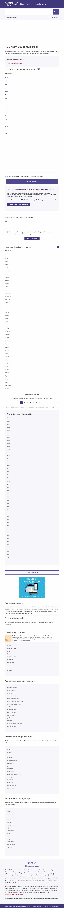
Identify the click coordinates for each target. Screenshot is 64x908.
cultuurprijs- (11, 785)
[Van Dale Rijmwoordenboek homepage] (12, 4)
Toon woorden (32, 239)
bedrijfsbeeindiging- (13, 774)
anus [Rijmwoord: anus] (6, 264)
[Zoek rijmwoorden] (22, 12)
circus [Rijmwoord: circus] (6, 341)
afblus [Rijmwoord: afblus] (7, 255)
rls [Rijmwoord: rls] (8, 500)
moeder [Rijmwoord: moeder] (9, 645)
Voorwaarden (54, 906)
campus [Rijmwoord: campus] (7, 309)
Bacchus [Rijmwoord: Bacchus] (7, 274)
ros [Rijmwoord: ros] (8, 503)
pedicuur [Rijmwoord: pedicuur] (10, 718)
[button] (58, 247)
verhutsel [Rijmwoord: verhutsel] (10, 707)
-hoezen (9, 811)
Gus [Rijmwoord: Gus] (6, 98)
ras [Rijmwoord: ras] (8, 490)
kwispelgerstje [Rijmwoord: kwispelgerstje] (11, 712)
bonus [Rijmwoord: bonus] (6, 290)
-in (8, 833)
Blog (34, 906)
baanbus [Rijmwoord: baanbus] (7, 271)
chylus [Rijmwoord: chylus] (7, 337)
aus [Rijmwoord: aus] (8, 455)
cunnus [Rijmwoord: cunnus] (7, 366)
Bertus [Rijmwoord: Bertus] (7, 280)
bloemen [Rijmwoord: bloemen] (10, 662)
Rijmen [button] (56, 12)
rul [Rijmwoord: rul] (8, 529)
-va (8, 819)
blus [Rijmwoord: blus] (6, 77)
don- (8, 749)
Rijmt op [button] (8, 12)
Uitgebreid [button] (55, 17)
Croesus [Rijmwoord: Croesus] (7, 360)
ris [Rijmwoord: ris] (8, 497)
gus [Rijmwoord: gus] (8, 465)
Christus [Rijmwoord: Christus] (7, 334)
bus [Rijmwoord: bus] (6, 84)
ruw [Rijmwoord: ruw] (8, 548)
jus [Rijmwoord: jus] (8, 471)
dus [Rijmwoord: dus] (6, 95)
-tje (8, 828)
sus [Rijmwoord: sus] (8, 551)
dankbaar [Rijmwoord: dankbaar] (10, 665)
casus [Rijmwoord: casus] (6, 318)
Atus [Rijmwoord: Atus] (6, 267)
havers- (9, 782)
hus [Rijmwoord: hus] (6, 102)
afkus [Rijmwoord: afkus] (6, 258)
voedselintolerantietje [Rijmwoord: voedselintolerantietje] (14, 723)
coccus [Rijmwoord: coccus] (7, 350)
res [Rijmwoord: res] (8, 494)
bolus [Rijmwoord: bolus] (6, 286)
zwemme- (10, 780)
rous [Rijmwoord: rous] (8, 427)
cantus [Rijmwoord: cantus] (7, 312)
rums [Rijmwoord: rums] (8, 437)
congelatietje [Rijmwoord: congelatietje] (11, 715)
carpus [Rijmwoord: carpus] (7, 315)
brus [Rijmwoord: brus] (6, 81)
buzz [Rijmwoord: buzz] (6, 91)
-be (8, 836)
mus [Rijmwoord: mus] (6, 123)
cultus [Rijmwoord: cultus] (6, 363)
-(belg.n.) (10, 830)
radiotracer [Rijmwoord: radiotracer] (10, 696)
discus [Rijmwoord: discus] (7, 379)
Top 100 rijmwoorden (31, 572)
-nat (8, 822)
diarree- (9, 757)
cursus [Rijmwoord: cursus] (7, 369)
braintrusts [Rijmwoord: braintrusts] (8, 293)
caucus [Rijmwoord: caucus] (7, 322)
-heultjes (10, 814)
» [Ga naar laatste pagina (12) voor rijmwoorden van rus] (57, 402)
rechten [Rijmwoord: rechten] (9, 693)
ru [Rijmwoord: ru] (8, 513)
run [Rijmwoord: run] (8, 535)
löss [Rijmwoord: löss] (6, 116)
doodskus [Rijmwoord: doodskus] (8, 385)
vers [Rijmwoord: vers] (8, 668)
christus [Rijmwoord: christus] (7, 331)
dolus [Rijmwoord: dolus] (6, 382)
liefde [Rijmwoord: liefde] (9, 654)
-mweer (9, 825)
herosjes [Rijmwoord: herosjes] (9, 720)
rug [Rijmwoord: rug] (8, 519)
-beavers (10, 841)
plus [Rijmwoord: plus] (6, 126)
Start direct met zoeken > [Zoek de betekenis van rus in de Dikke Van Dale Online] (19, 204)
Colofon (46, 906)
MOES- (9, 755)
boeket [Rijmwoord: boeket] (9, 659)
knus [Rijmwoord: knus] (6, 109)
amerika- (10, 771)
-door (9, 847)
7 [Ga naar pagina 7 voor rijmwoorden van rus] (39, 402)
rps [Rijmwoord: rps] (8, 506)
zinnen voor (16, 63)
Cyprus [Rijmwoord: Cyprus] (7, 376)
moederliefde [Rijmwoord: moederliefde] (11, 657)
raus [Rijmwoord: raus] (8, 421)
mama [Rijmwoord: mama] (9, 651)
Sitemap (39, 906)
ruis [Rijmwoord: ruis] (8, 434)
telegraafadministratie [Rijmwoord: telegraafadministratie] (14, 701)
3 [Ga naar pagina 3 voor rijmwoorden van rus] (27, 402)
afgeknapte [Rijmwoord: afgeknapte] (11, 726)
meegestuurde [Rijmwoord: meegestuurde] (11, 709)
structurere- (11, 768)
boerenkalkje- (11, 760)
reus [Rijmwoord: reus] (8, 424)
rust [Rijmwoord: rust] (8, 450)
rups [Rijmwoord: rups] (8, 443)
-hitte (9, 850)
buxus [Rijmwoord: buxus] (6, 302)
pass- (9, 766)
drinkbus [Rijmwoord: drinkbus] (7, 388)
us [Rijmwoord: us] (8, 554)
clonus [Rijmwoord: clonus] (7, 344)
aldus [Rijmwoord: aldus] (6, 261)
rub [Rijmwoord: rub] (8, 516)
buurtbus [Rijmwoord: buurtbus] (7, 299)
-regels (9, 839)
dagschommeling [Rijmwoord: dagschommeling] (12, 698)
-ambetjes (10, 844)
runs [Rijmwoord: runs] (8, 440)
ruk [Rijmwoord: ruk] (8, 525)
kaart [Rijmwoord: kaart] (9, 670)
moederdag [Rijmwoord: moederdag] (11, 648)
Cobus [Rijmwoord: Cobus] (6, 347)
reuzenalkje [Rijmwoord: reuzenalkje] (11, 690)
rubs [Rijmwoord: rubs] (8, 431)
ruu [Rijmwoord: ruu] (8, 544)
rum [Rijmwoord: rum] (8, 532)
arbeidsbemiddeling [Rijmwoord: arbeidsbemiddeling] (13, 704)
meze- (9, 752)
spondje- (10, 763)
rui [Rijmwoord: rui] (8, 522)
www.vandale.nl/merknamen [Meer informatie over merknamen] (14, 894)
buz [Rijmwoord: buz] (6, 88)
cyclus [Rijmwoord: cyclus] (7, 372)
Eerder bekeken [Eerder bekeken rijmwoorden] (11, 17)
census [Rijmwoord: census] (7, 325)
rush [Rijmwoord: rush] (8, 446)
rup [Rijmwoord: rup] (8, 538)
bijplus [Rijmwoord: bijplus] (7, 283)
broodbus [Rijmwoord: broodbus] (8, 296)
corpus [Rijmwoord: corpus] (7, 356)
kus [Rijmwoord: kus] (6, 112)
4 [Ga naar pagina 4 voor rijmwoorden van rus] (30, 402)
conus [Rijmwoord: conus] (6, 353)
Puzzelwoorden (32, 181)
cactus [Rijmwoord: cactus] (7, 306)
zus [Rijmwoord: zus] (6, 133)
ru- (6, 221)
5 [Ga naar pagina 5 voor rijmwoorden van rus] (33, 402)
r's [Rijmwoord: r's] (8, 487)
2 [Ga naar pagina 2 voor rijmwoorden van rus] (24, 402)
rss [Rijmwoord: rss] (8, 510)
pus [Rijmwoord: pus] (6, 130)
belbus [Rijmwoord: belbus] (7, 277)
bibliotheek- (11, 788)
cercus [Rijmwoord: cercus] (7, 328)
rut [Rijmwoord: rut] (8, 541)
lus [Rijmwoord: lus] (6, 119)
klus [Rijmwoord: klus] (6, 105)
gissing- (9, 777)
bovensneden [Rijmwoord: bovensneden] (11, 687)
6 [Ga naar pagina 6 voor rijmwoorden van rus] (36, 402)
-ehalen (9, 817)
